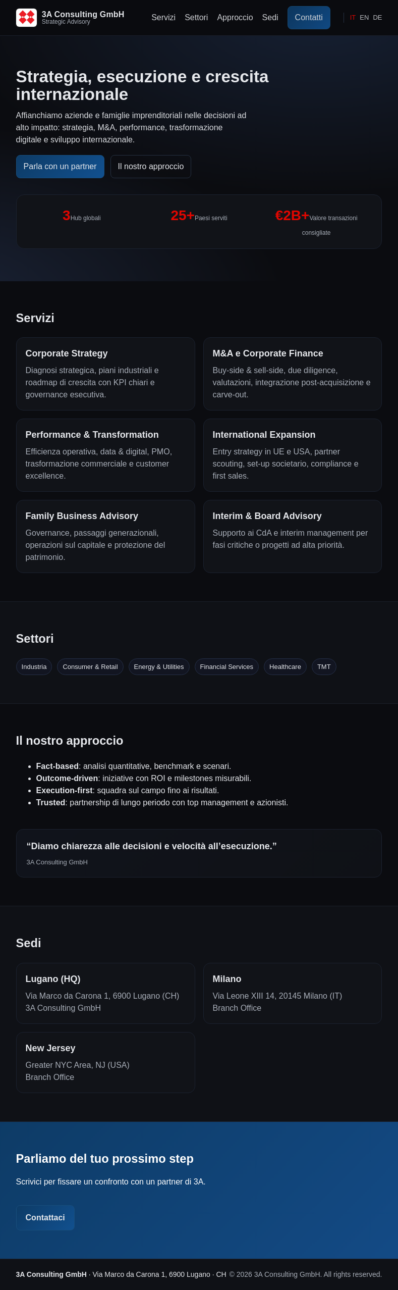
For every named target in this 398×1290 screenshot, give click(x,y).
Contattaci (45, 1217)
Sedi (270, 17)
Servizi (163, 17)
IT (353, 17)
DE (377, 17)
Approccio (235, 17)
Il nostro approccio (151, 166)
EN (364, 17)
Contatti (309, 17)
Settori (196, 17)
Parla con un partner (60, 166)
